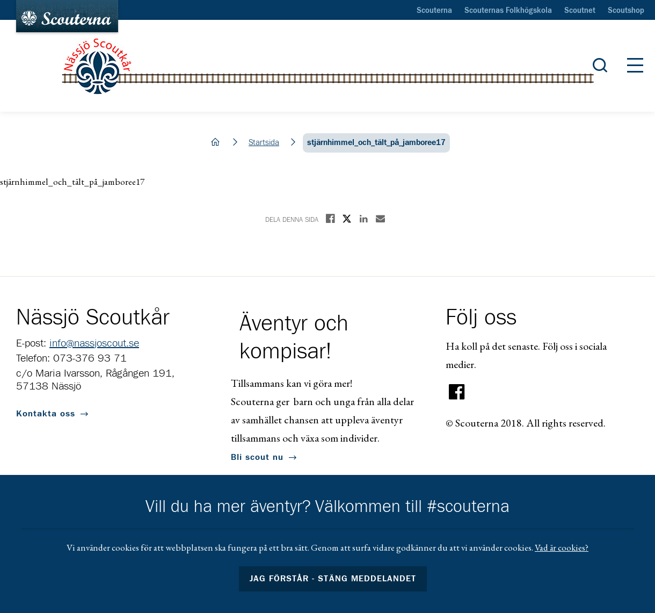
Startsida (264, 143)
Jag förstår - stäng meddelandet (333, 578)
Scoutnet (579, 11)
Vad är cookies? (561, 547)
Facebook (457, 392)
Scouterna (434, 11)
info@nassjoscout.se (94, 343)
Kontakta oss (45, 413)
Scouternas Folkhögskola (508, 11)
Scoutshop (626, 11)
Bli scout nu (257, 457)
